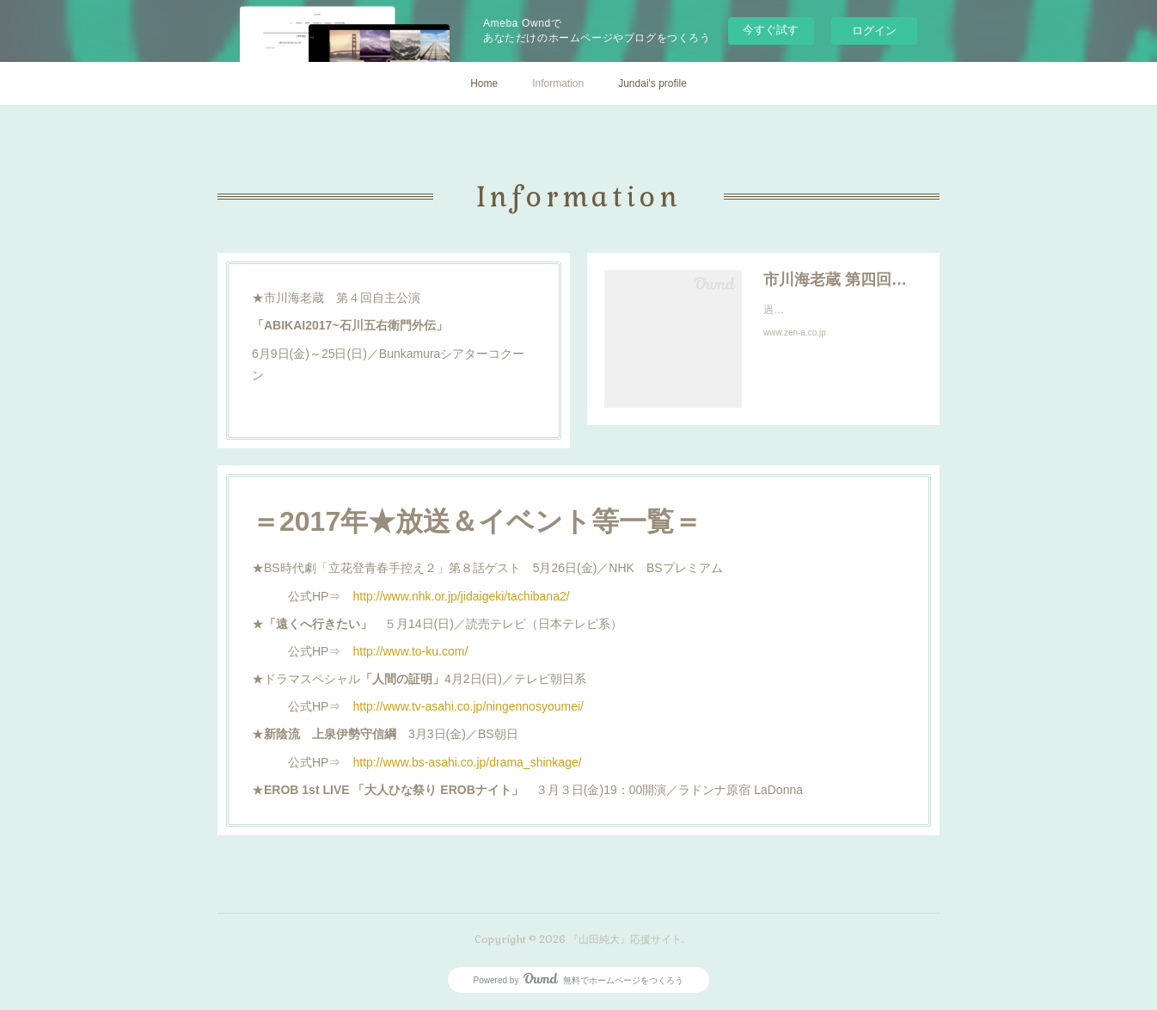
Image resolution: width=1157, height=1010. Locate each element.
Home (484, 83)
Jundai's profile (652, 83)
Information (558, 83)
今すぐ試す (771, 29)
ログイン (874, 30)
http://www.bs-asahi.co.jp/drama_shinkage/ (466, 762)
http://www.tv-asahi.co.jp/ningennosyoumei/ (467, 706)
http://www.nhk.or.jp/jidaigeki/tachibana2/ (460, 596)
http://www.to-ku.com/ (410, 651)
